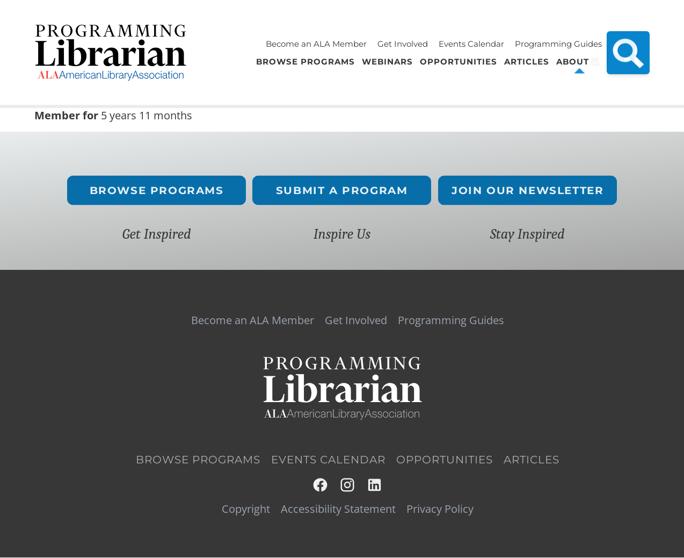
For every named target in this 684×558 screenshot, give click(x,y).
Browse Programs (157, 190)
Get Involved (402, 44)
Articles (531, 459)
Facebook (321, 485)
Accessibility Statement (338, 509)
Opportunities (444, 459)
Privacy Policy (440, 509)
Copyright (246, 509)
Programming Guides (558, 44)
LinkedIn (375, 485)
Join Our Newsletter (527, 190)
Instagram (348, 485)
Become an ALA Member (316, 44)
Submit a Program (342, 190)
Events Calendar (471, 44)
